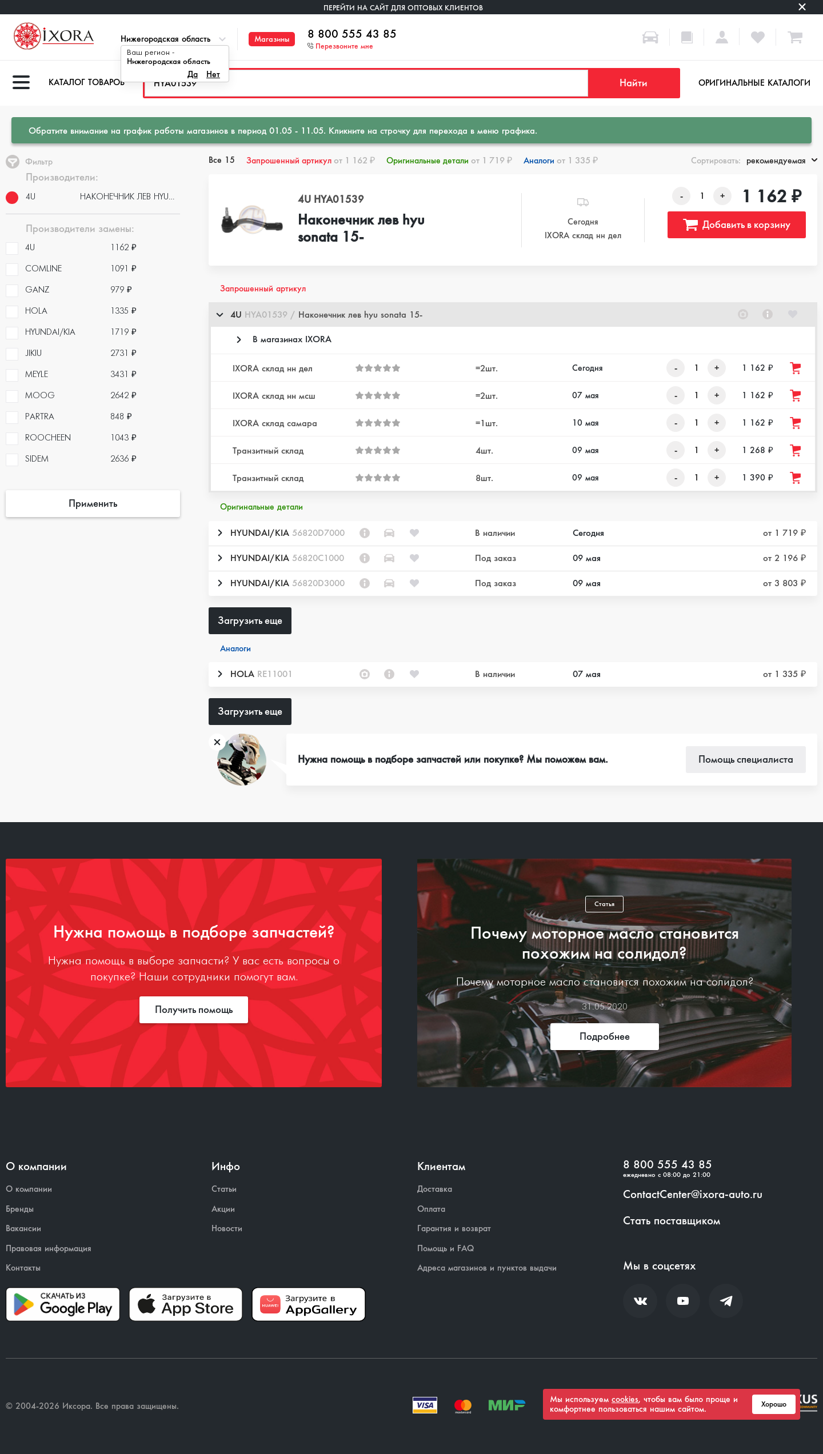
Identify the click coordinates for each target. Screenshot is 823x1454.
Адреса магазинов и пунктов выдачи (487, 1268)
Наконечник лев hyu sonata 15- (361, 229)
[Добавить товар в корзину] (796, 368)
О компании (29, 1189)
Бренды (20, 1209)
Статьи (224, 1189)
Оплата (431, 1209)
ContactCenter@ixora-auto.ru (692, 1194)
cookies (625, 1399)
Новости (226, 1228)
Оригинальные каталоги (754, 83)
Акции (223, 1209)
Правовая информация (48, 1248)
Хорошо (773, 1404)
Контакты (23, 1268)
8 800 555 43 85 (352, 34)
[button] (513, 314)
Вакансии (23, 1228)
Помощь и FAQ (445, 1248)
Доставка (434, 1189)
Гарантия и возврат (454, 1228)
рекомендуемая (781, 160)
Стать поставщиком (671, 1220)
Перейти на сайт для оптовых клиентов (403, 8)
